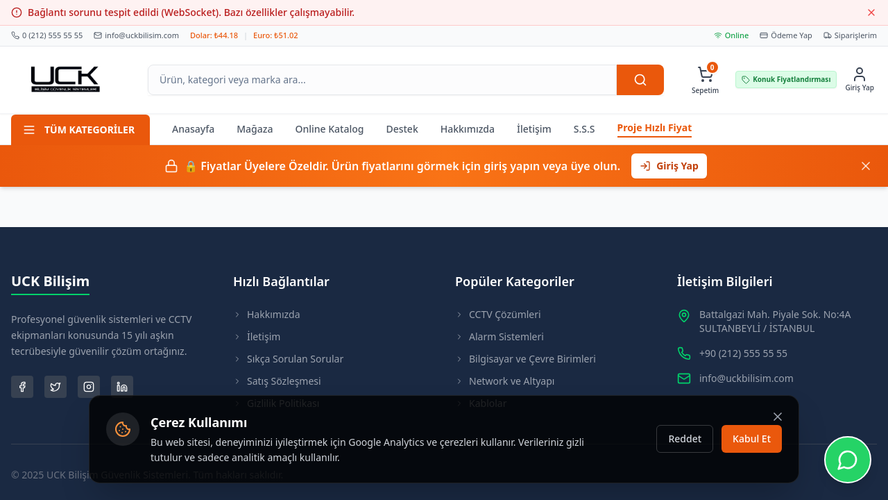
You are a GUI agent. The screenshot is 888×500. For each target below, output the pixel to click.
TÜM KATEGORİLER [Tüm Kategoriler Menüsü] (78, 130)
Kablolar (480, 403)
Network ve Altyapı (504, 381)
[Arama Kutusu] (382, 80)
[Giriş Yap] (859, 79)
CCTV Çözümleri (498, 314)
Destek (402, 128)
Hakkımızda (468, 128)
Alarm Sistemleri (499, 336)
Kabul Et (752, 449)
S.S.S (584, 128)
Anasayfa (193, 128)
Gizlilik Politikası (276, 403)
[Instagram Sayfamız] (89, 387)
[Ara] (640, 80)
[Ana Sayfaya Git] (65, 80)
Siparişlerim (850, 35)
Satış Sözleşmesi (277, 381)
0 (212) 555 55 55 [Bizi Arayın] (47, 35)
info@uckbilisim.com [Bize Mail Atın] (136, 35)
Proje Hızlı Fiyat (654, 127)
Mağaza (255, 128)
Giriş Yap (669, 165)
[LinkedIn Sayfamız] (122, 387)
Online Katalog (329, 128)
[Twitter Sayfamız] (55, 387)
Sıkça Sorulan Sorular (288, 358)
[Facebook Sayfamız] (22, 387)
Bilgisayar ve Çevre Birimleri (525, 358)
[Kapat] (866, 166)
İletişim (534, 128)
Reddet (684, 449)
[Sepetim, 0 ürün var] (705, 79)
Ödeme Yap (786, 35)
